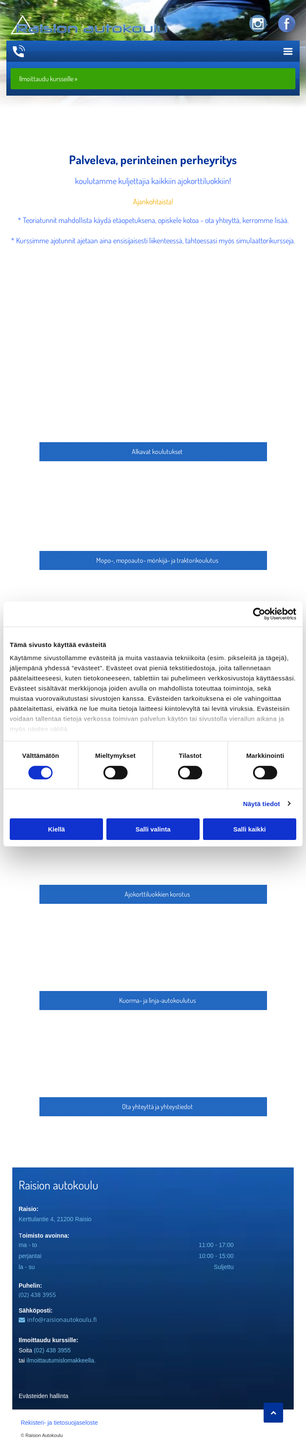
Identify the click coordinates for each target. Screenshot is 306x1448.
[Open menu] (288, 51)
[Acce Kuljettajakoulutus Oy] (153, 400)
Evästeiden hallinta (44, 1396)
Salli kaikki (249, 829)
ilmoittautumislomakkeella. (61, 1360)
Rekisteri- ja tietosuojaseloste (59, 1422)
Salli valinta (153, 829)
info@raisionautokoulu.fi (62, 1320)
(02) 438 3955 (37, 1295)
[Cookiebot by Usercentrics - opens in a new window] (259, 614)
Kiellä (56, 829)
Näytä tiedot (261, 803)
